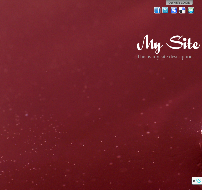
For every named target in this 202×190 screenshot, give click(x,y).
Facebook (157, 10)
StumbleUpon (191, 10)
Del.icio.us (182, 10)
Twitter (165, 10)
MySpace (174, 10)
